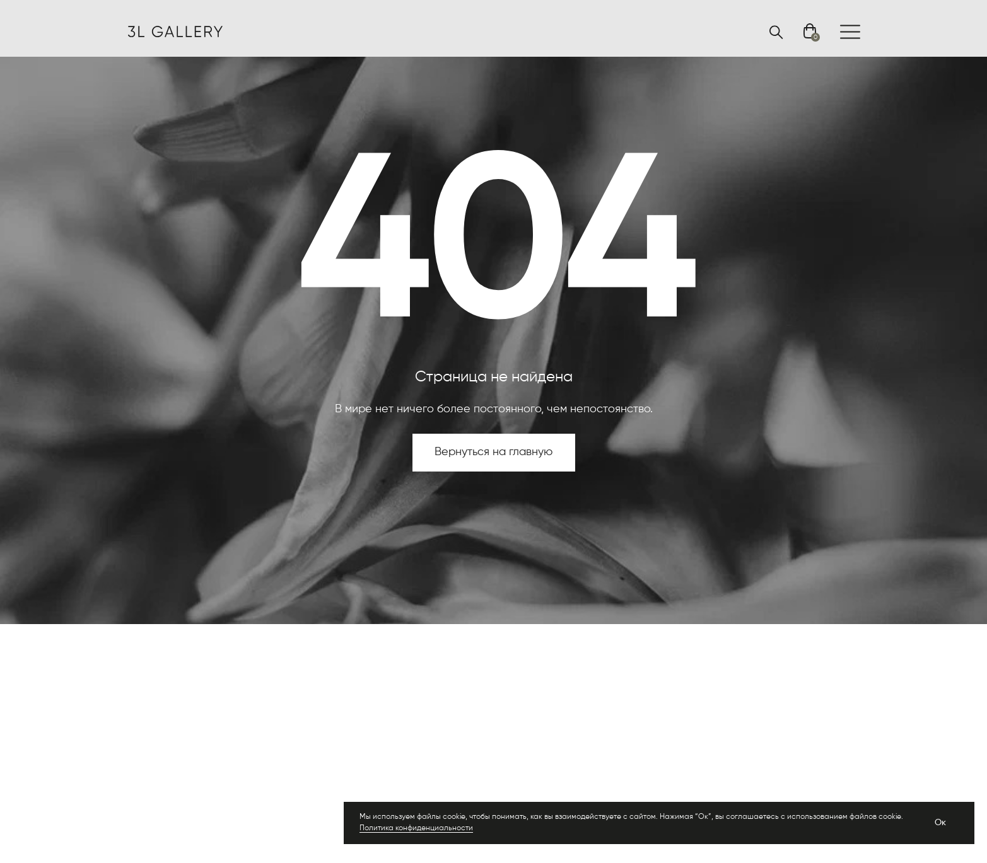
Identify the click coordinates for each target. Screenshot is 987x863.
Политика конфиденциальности (416, 828)
